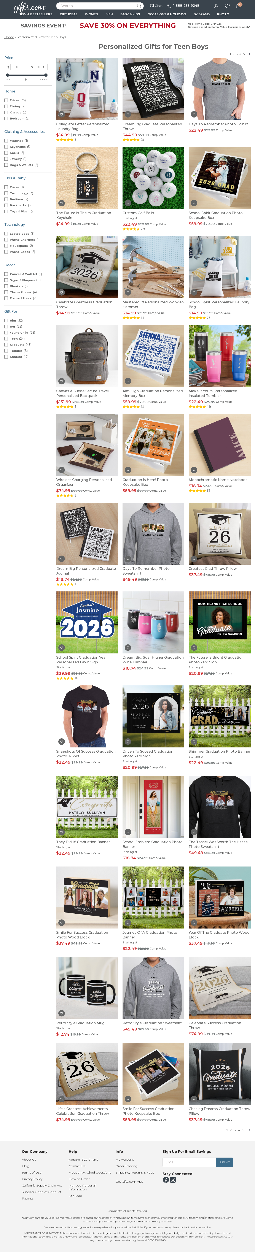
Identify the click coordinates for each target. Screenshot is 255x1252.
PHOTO (223, 14)
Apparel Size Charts (83, 1159)
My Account (125, 1159)
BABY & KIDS (130, 14)
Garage (18, 112)
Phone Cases (22, 252)
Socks (17, 153)
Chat (156, 6)
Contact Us (77, 1166)
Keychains (20, 147)
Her (16, 326)
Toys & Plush (22, 211)
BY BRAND (202, 14)
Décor (18, 100)
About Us (29, 1159)
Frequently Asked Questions (90, 1172)
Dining (17, 106)
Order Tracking (126, 1166)
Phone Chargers (25, 240)
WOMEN (91, 14)
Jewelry (18, 159)
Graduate (20, 345)
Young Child (22, 333)
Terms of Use (31, 1172)
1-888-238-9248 (186, 5)
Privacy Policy (32, 1179)
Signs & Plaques (25, 280)
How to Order (79, 1179)
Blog (25, 1166)
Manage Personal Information (82, 1187)
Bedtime (19, 199)
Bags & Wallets (24, 165)
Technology (21, 193)
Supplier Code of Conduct (41, 1192)
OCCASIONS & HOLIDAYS (166, 14)
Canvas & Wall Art (26, 274)
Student (19, 357)
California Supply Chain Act (42, 1185)
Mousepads (21, 246)
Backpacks (21, 205)
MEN (109, 14)
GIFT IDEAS (68, 14)
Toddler (19, 351)
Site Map (75, 1196)
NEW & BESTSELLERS (35, 14)
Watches (19, 141)
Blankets (19, 286)
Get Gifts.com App (129, 1182)
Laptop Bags (22, 234)
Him (16, 320)
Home (9, 37)
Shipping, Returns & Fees (135, 1172)
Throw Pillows (23, 292)
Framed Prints (23, 298)
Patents (27, 1198)
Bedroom (19, 118)
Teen (17, 339)
